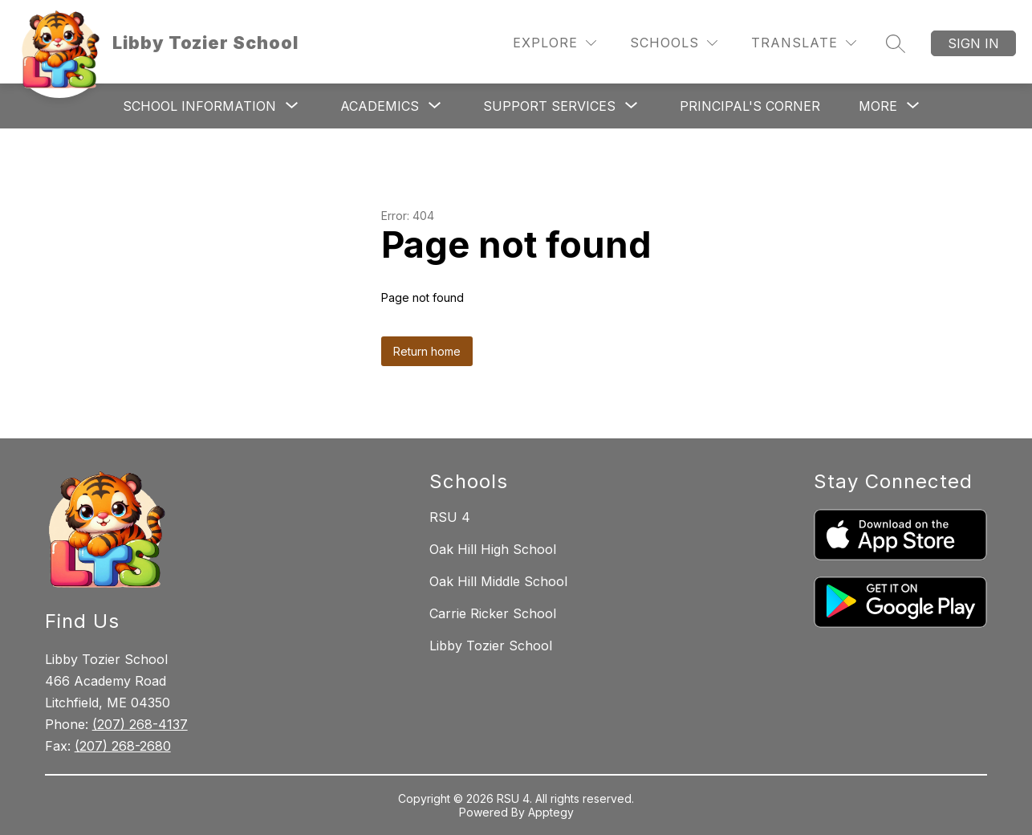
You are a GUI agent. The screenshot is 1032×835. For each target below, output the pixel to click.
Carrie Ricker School (492, 613)
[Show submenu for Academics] (379, 106)
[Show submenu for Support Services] (549, 106)
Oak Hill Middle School (498, 581)
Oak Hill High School (492, 549)
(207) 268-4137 (140, 724)
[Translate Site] (803, 43)
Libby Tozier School (490, 645)
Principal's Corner (750, 106)
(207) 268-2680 (123, 746)
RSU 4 (449, 517)
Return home (427, 351)
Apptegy (551, 812)
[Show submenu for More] (878, 106)
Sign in (973, 43)
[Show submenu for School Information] (199, 106)
